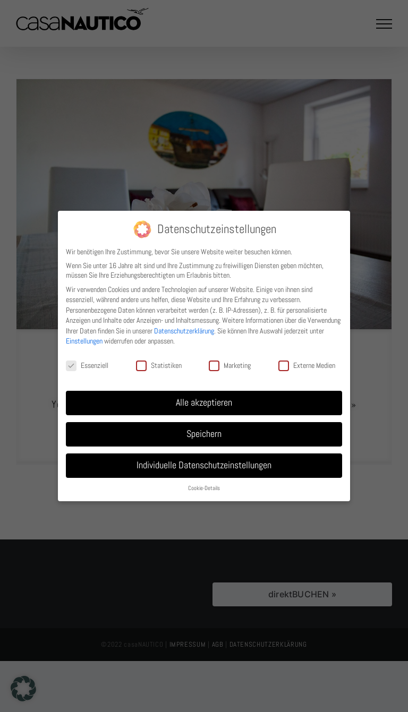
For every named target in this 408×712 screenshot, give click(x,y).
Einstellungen (84, 341)
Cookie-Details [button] (204, 488)
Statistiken (159, 365)
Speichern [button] (204, 434)
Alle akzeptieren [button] (204, 402)
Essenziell (87, 365)
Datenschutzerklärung (184, 331)
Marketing (230, 365)
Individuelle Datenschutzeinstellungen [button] (204, 465)
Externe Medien (306, 365)
